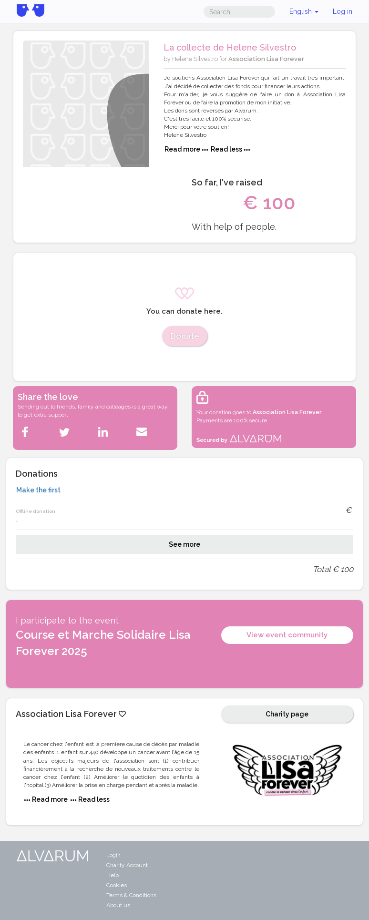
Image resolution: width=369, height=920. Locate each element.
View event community (287, 635)
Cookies (116, 885)
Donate (184, 336)
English (303, 11)
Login (113, 855)
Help (112, 875)
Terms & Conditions (131, 895)
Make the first (38, 490)
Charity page (287, 714)
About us (118, 905)
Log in (342, 11)
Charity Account (127, 865)
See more (184, 544)
